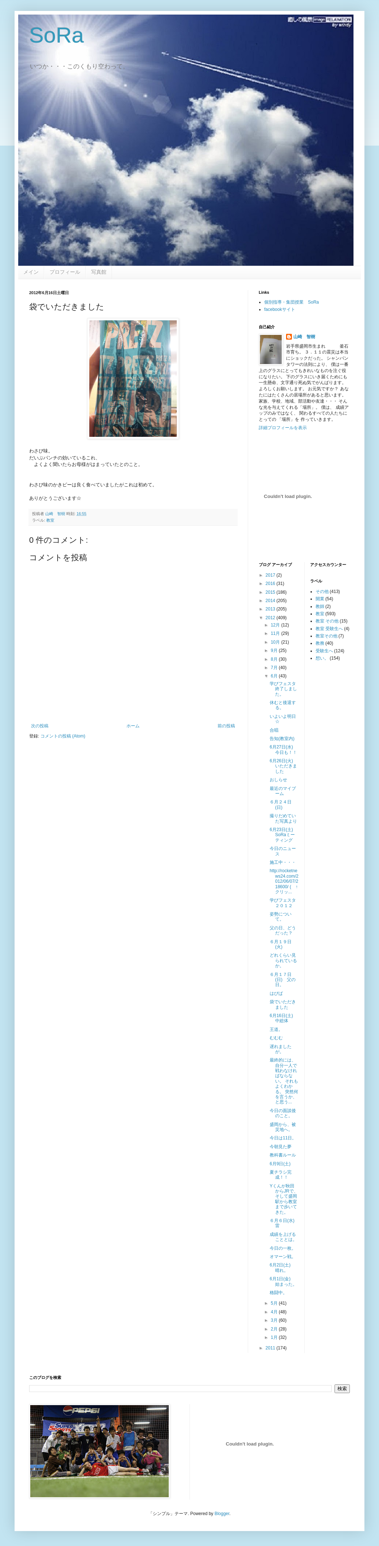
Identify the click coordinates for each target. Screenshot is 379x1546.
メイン (31, 272)
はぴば (276, 993)
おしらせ (278, 779)
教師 (320, 606)
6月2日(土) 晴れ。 (282, 1267)
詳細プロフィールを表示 (283, 427)
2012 (271, 617)
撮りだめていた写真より (283, 818)
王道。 (276, 1029)
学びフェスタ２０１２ (283, 903)
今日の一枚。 (283, 1248)
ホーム (133, 725)
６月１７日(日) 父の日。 (283, 980)
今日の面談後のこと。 (283, 1113)
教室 (50, 520)
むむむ (276, 1037)
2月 (275, 1329)
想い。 (322, 658)
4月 (275, 1311)
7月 (275, 667)
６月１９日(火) (281, 944)
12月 (276, 625)
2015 (271, 592)
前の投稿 (226, 725)
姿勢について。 (281, 917)
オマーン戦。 (283, 1256)
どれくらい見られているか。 (283, 960)
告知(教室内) (282, 738)
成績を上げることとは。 (283, 1237)
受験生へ (324, 650)
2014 (271, 600)
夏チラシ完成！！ (281, 1175)
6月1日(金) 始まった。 (283, 1281)
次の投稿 (39, 725)
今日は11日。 (283, 1137)
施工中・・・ (283, 862)
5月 (275, 1303)
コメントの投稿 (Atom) (62, 736)
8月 (275, 659)
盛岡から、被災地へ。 (283, 1127)
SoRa (56, 35)
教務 (320, 643)
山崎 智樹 (304, 336)
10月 (276, 642)
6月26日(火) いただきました (283, 766)
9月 (275, 650)
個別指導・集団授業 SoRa (291, 302)
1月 (275, 1337)
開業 (320, 598)
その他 (322, 591)
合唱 (274, 730)
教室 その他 (327, 621)
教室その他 (326, 635)
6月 (275, 676)
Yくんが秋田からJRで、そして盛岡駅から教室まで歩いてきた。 (284, 1199)
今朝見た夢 (281, 1146)
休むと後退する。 (283, 705)
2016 (271, 583)
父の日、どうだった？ (283, 930)
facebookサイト (279, 309)
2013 (271, 609)
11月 (276, 633)
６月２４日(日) (281, 804)
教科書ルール (283, 1155)
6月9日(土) (280, 1163)
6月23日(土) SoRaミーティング (283, 835)
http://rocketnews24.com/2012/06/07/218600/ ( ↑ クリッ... (286, 881)
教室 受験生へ (329, 628)
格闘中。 (278, 1292)
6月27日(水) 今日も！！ (283, 749)
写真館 (98, 272)
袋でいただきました (283, 1004)
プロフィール (65, 272)
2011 (271, 1348)
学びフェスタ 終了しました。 (285, 689)
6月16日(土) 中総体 (283, 1018)
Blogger (222, 1513)
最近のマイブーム (283, 791)
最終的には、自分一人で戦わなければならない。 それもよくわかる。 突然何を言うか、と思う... (284, 1080)
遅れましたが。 (281, 1049)
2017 (271, 575)
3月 (275, 1320)
